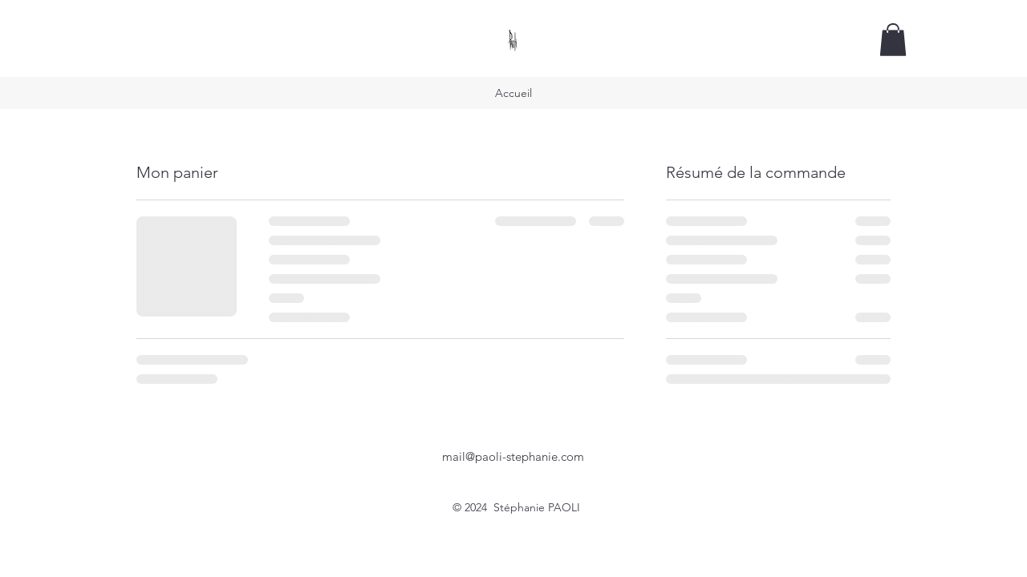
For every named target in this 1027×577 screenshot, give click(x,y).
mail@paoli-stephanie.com (513, 456)
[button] (893, 39)
